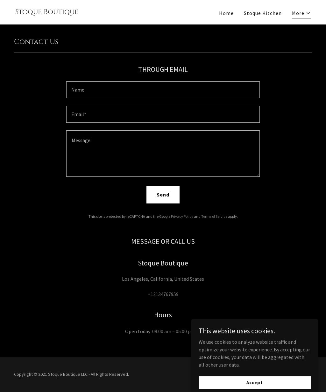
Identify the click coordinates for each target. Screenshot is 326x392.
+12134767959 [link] (163, 294)
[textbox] (163, 89)
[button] (301, 13)
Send (163, 194)
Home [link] (226, 13)
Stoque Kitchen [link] (263, 13)
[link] (46, 12)
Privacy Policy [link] (182, 216)
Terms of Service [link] (214, 216)
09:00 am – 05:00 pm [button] (173, 331)
